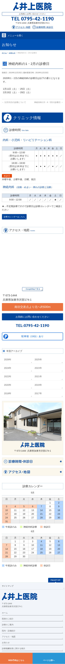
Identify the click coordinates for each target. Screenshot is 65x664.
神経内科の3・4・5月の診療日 (48, 102)
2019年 (38, 385)
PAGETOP (56, 580)
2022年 (7, 376)
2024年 (7, 368)
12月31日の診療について (14, 102)
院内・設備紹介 (8, 631)
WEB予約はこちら (16, 660)
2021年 (38, 376)
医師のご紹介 (7, 619)
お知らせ (6, 642)
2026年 (7, 359)
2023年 (38, 368)
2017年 (38, 393)
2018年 (7, 393)
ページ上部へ (49, 660)
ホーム (5, 613)
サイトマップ (7, 586)
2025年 (38, 359)
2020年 (7, 385)
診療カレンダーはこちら (14, 217)
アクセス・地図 (8, 637)
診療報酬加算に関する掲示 (13, 648)
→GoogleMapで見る (32, 289)
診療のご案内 (7, 625)
